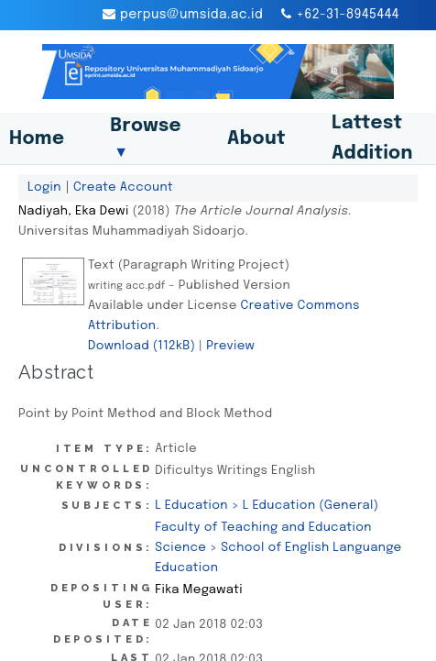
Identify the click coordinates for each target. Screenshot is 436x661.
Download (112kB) (141, 345)
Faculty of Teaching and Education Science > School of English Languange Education (278, 547)
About (256, 139)
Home (36, 139)
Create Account (123, 187)
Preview (230, 345)
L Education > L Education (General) (266, 505)
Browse (145, 138)
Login (44, 187)
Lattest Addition (372, 138)
